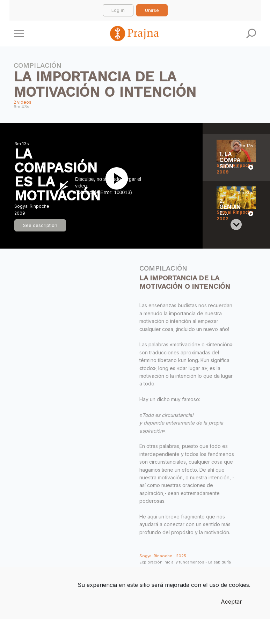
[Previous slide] (236, 145)
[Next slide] (236, 224)
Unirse (152, 10)
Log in (118, 10)
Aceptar (231, 601)
